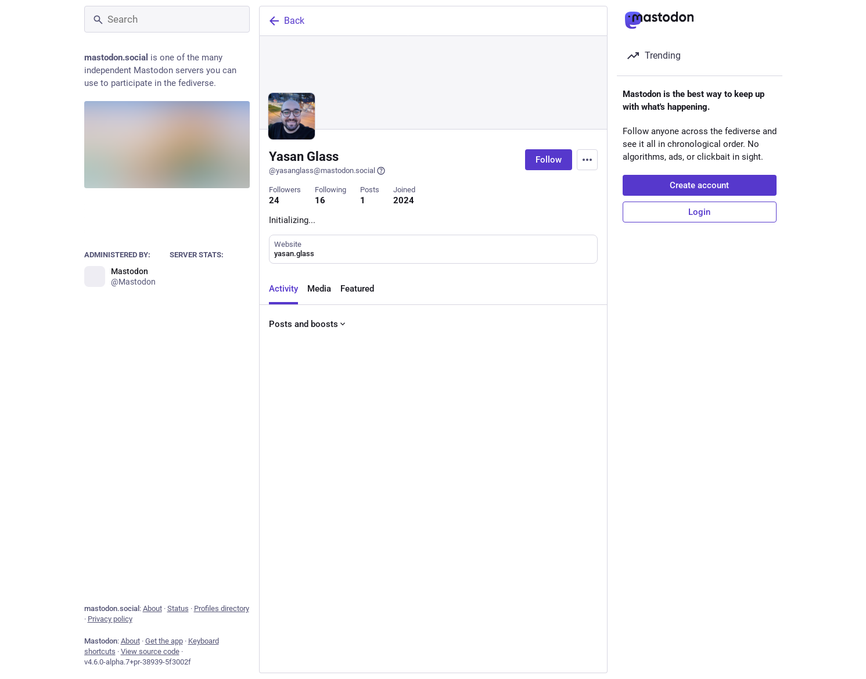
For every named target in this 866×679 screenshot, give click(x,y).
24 (274, 200)
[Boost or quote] (360, 652)
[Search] (167, 19)
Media (319, 288)
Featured (357, 288)
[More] (591, 652)
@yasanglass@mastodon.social (327, 170)
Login (699, 212)
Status (178, 608)
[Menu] (587, 159)
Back (285, 21)
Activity (283, 288)
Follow (549, 160)
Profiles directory (221, 608)
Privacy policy (110, 619)
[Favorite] (439, 652)
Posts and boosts (308, 324)
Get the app (164, 641)
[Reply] (280, 652)
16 (320, 200)
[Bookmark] (512, 652)
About (152, 608)
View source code (150, 651)
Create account (699, 185)
